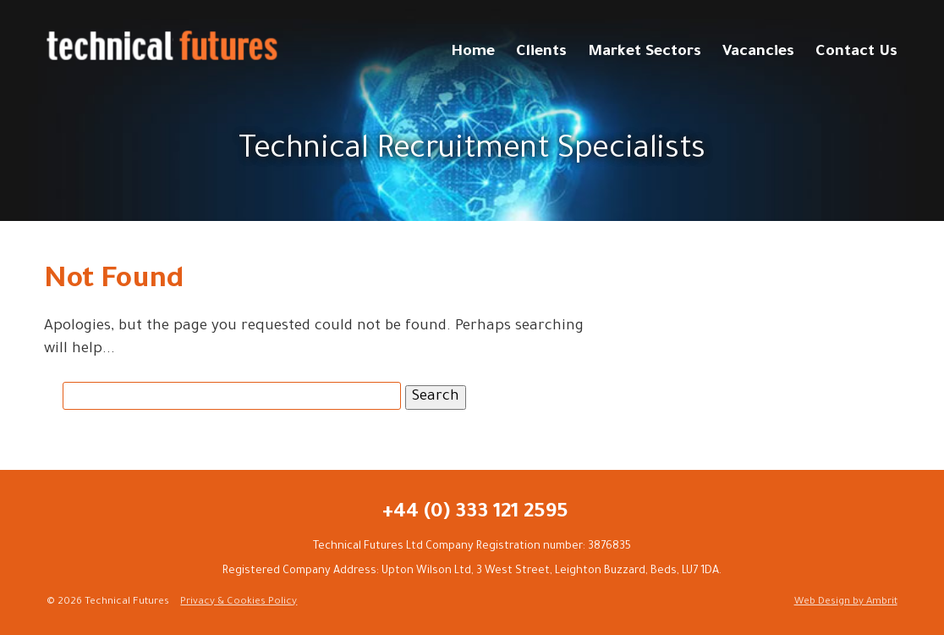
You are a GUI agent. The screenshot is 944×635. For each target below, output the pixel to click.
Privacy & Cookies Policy (238, 602)
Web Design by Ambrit (845, 602)
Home (473, 52)
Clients (541, 52)
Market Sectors (644, 52)
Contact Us (856, 52)
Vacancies (758, 52)
